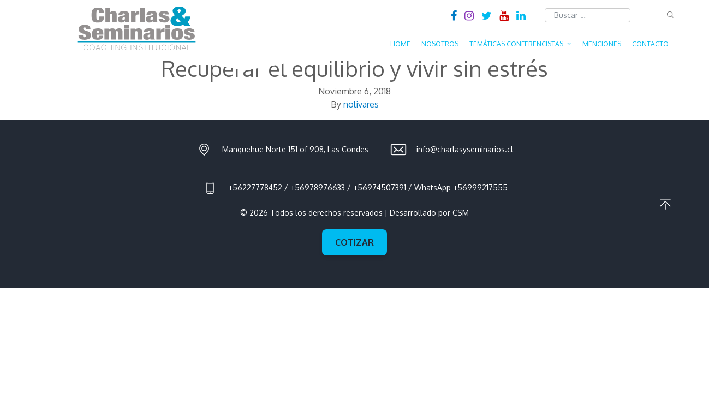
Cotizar (354, 242)
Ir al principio (665, 204)
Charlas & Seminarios (136, 28)
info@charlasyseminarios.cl (464, 149)
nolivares (361, 104)
